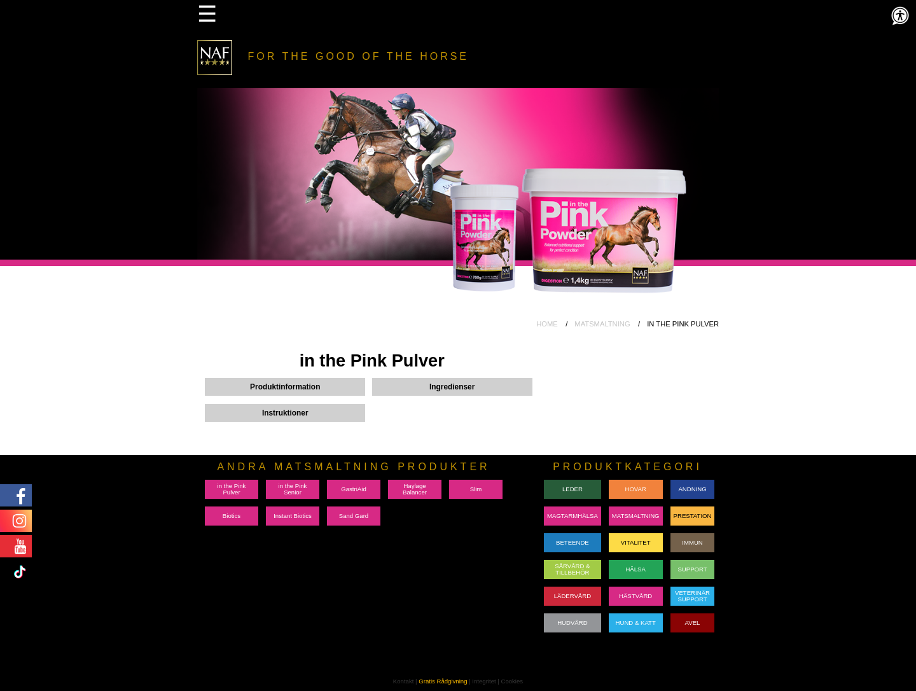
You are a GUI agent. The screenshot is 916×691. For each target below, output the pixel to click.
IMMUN (692, 542)
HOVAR (635, 488)
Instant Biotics (293, 515)
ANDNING (692, 488)
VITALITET (636, 542)
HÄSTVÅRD (635, 595)
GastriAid (353, 488)
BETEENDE (572, 542)
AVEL (692, 622)
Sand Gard (353, 515)
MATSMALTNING (602, 324)
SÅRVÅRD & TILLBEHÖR (572, 569)
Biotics (231, 515)
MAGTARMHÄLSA (572, 515)
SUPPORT (692, 569)
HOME (547, 324)
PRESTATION (693, 515)
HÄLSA (635, 569)
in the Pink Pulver (232, 489)
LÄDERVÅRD (572, 595)
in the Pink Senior (293, 489)
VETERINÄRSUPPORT (692, 596)
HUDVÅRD (572, 622)
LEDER (572, 488)
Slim (476, 488)
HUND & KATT (636, 622)
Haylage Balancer (415, 489)
